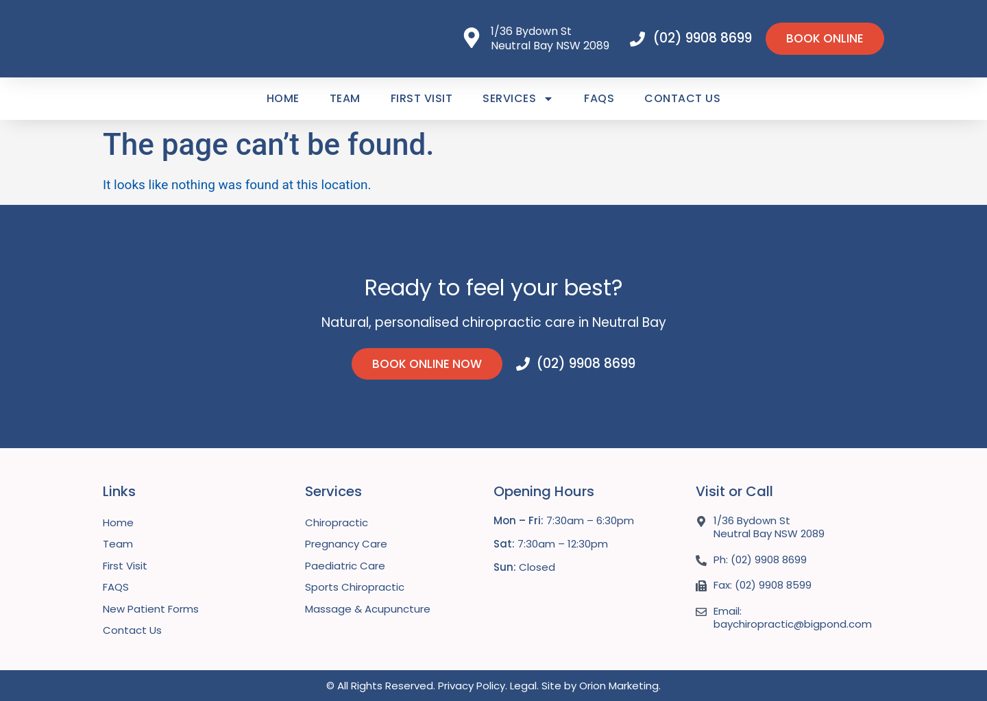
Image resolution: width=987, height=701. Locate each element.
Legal (523, 685)
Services (518, 98)
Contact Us (682, 98)
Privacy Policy (471, 685)
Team (345, 98)
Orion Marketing (619, 685)
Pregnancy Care (346, 544)
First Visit (422, 98)
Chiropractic (336, 522)
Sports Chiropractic (354, 587)
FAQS (599, 98)
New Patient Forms (151, 609)
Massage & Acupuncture (367, 609)
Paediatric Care (345, 565)
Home (283, 98)
